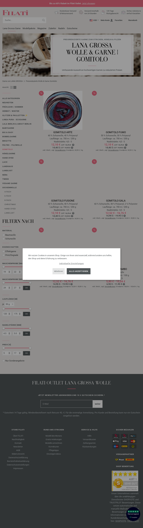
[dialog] (71, 264)
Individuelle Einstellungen (71, 263)
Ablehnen (58, 271)
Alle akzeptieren (78, 271)
